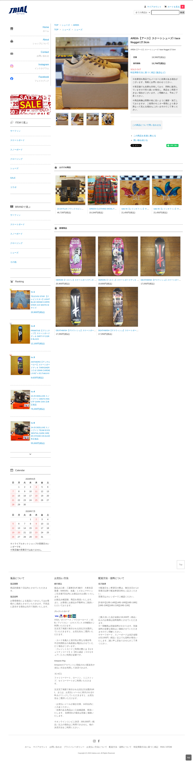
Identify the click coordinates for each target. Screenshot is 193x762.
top (188, 757)
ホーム (28, 747)
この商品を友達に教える (144, 136)
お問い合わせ (55, 747)
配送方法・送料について (120, 747)
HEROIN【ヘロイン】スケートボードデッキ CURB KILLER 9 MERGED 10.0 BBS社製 (135, 280)
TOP (56, 25)
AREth (76, 25)
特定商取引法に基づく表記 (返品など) (147, 72)
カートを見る (176, 7)
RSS (162, 747)
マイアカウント (154, 7)
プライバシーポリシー (74, 747)
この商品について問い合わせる (146, 125)
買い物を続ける (140, 140)
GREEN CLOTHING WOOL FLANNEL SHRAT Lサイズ (112, 209)
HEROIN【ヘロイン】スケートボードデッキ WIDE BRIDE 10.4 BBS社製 (87, 280)
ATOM (169, 747)
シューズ (66, 25)
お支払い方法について (96, 747)
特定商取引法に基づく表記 (146, 747)
